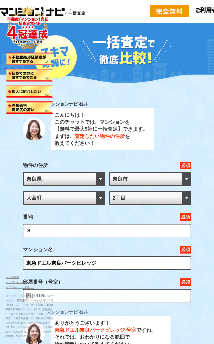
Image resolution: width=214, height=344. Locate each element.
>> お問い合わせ (15, 282)
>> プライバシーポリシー (20, 287)
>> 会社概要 (12, 277)
